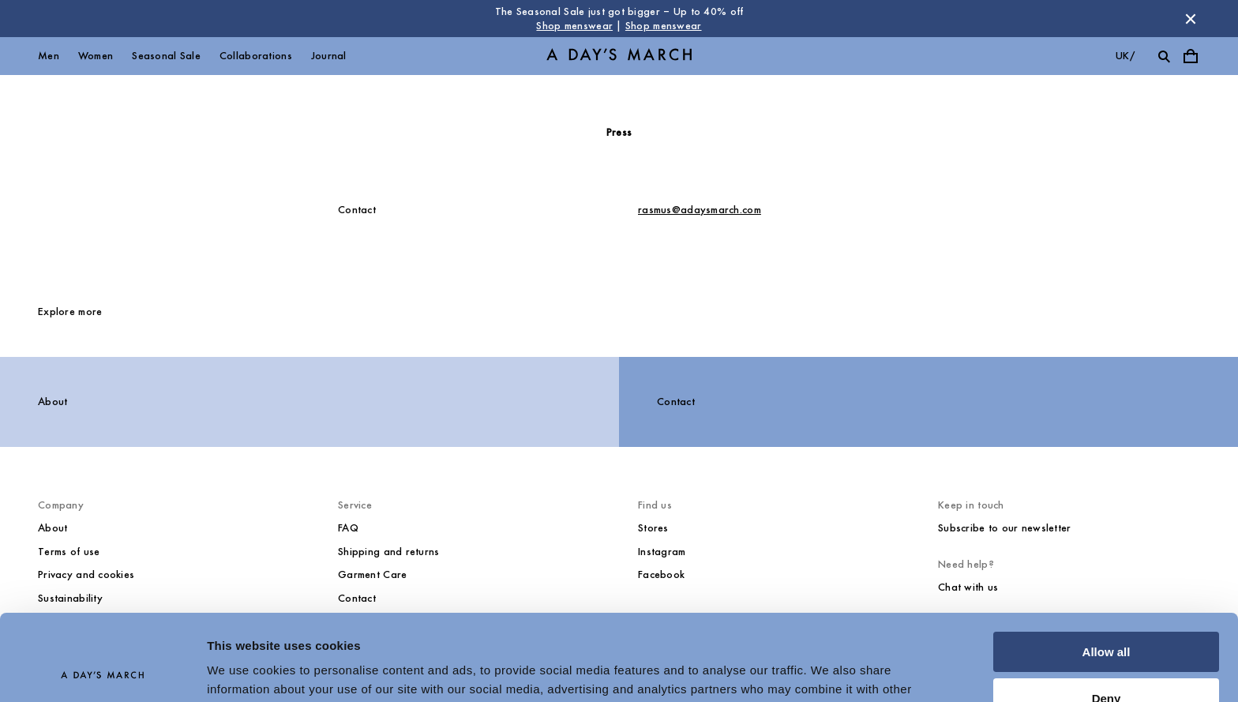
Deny (1106, 617)
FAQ (348, 528)
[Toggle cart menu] (1190, 56)
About (52, 401)
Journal (329, 55)
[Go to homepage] (619, 56)
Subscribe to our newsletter (1004, 528)
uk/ (1125, 55)
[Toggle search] (1163, 56)
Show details (243, 671)
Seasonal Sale (166, 55)
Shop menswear (574, 25)
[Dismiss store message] (1190, 19)
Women (95, 55)
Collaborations (255, 55)
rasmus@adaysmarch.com (699, 209)
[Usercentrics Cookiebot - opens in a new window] (102, 671)
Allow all (1106, 571)
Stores (653, 528)
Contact (676, 401)
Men (48, 55)
